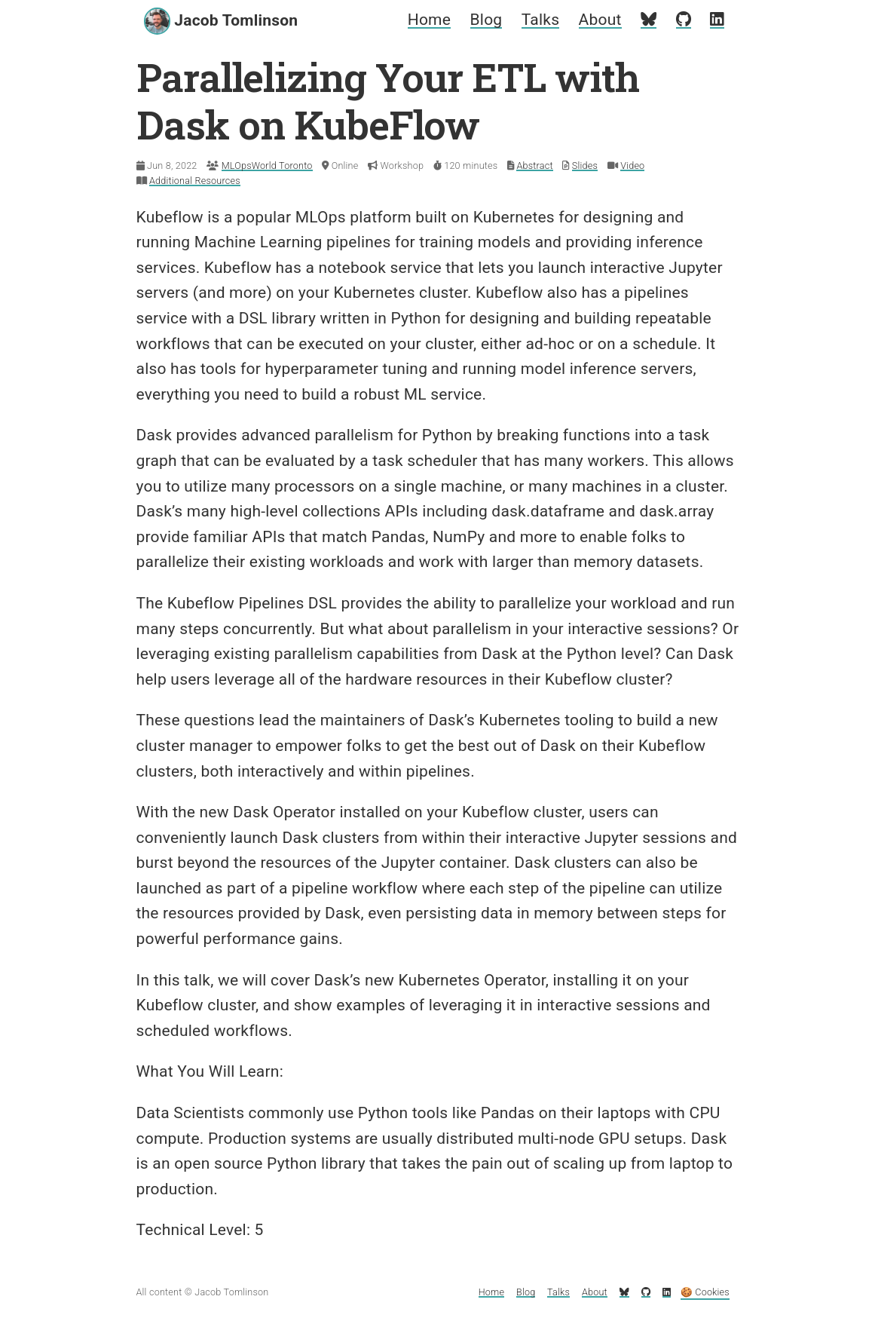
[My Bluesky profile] (648, 20)
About (600, 20)
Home (429, 20)
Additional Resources (194, 180)
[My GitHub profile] (683, 20)
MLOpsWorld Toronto (267, 165)
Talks (540, 20)
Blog (486, 20)
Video (632, 165)
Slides (585, 165)
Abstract (534, 165)
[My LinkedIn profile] (717, 20)
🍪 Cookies (705, 1292)
